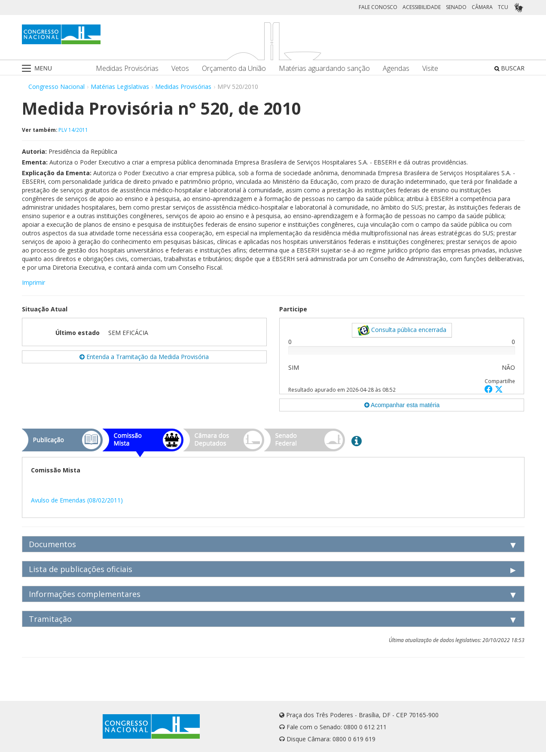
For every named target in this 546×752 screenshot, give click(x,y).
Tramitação (50, 619)
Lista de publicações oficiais (80, 569)
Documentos (52, 544)
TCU (503, 7)
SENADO (456, 7)
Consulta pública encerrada (401, 330)
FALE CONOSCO (378, 7)
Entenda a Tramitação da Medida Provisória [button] (144, 357)
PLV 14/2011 (73, 129)
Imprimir (33, 282)
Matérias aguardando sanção (324, 68)
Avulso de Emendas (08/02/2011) (77, 500)
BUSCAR (509, 68)
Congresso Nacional (56, 86)
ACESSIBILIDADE (422, 7)
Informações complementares (84, 594)
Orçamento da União (234, 68)
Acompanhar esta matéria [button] (401, 405)
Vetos (180, 68)
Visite (430, 68)
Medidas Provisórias (127, 68)
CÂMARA (482, 7)
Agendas (396, 68)
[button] (490, 389)
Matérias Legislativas (120, 86)
